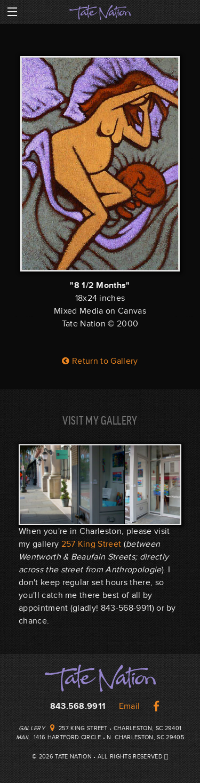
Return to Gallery (100, 361)
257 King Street (91, 544)
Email (129, 706)
